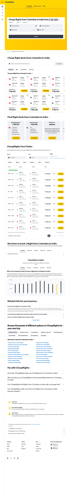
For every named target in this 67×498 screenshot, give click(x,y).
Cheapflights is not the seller (36, 428)
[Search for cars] (2, 12)
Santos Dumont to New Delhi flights (44, 356)
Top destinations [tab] (34, 335)
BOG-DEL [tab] (23, 250)
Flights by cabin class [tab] (46, 332)
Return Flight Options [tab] (23, 335)
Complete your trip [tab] (24, 332)
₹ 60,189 (53, 19)
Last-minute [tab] (23, 69)
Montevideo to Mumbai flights (43, 360)
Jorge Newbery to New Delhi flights (44, 348)
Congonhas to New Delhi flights (15, 356)
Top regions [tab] (43, 335)
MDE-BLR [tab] (49, 250)
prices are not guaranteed (35, 424)
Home (8, 51)
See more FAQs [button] (36, 320)
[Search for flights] (2, 6)
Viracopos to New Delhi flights (43, 362)
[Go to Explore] (2, 15)
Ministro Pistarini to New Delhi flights (44, 352)
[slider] (65, 158)
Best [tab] (17, 69)
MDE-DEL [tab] (36, 250)
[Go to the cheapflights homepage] (10, 2)
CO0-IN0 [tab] (23, 267)
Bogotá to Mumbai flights (13, 348)
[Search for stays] (2, 9)
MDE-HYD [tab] (42, 250)
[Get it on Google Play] (54, 444)
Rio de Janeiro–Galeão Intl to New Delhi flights (18, 354)
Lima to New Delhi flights (13, 346)
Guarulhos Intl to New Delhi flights (15, 342)
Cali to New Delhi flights (41, 354)
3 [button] (54, 235)
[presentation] (59, 19)
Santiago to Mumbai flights (14, 352)
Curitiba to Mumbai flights (14, 360)
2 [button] (51, 235)
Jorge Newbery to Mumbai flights (43, 346)
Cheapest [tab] (11, 69)
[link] (16, 138)
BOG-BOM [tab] (29, 250)
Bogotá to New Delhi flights (42, 342)
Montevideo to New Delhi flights (15, 358)
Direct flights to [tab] (34, 332)
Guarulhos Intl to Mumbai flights (43, 350)
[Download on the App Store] (54, 448)
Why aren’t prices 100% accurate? (36, 433)
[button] (2, 2)
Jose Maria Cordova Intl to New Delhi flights (17, 344)
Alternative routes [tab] (13, 332)
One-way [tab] (31, 69)
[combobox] (25, 22)
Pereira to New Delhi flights (42, 358)
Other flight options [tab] (58, 332)
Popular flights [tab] (12, 335)
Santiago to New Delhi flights (43, 344)
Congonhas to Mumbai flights (14, 362)
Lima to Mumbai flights (13, 350)
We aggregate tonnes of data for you (36, 431)
